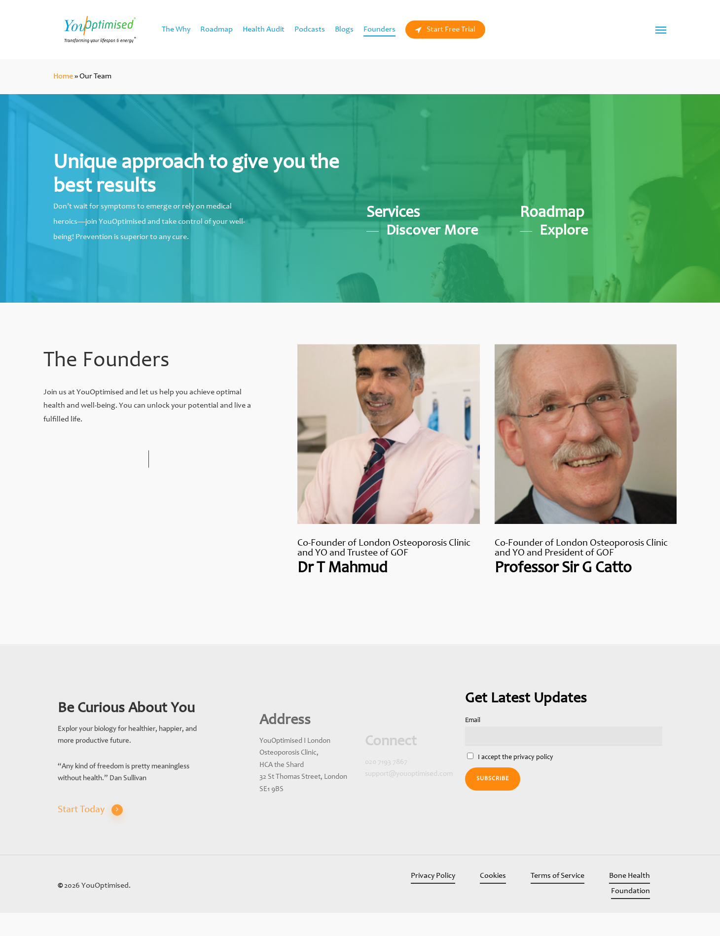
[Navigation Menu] (661, 30)
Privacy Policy (433, 876)
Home (63, 76)
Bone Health (629, 876)
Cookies (493, 876)
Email (472, 720)
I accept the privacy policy (510, 757)
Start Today (90, 832)
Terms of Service (557, 876)
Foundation (630, 891)
